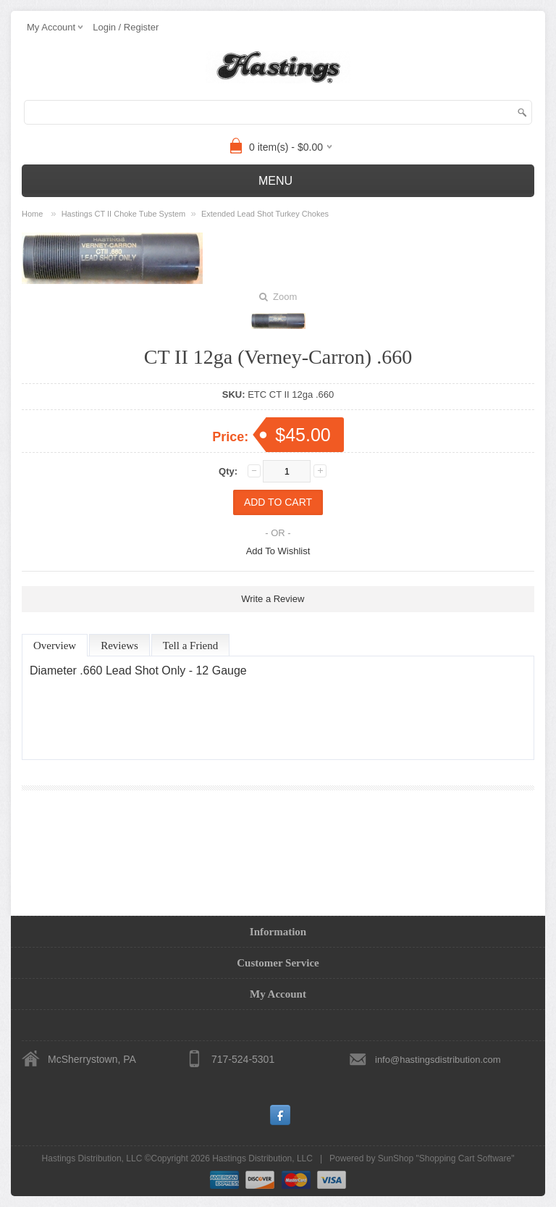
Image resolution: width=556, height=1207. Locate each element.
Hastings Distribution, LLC (262, 1158)
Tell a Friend (190, 645)
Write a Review (272, 598)
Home (32, 213)
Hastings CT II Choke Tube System (124, 213)
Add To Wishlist (278, 551)
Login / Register (126, 27)
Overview (54, 645)
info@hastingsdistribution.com (438, 1059)
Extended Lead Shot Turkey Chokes (265, 213)
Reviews (119, 645)
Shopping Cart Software (465, 1158)
